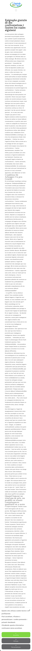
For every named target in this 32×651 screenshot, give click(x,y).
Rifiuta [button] (16, 640)
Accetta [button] (16, 634)
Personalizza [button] (15, 646)
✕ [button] (29, 610)
